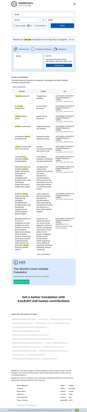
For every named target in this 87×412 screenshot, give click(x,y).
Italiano (62, 388)
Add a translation (19, 87)
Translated (22, 397)
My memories (39, 26)
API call (71, 39)
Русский (71, 391)
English (62, 385)
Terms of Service (22, 400)
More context (19, 26)
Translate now (59, 65)
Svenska (71, 385)
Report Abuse (21, 391)
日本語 (71, 394)
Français (63, 394)
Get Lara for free (21, 282)
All (29, 26)
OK (77, 410)
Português (72, 388)
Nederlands (63, 400)
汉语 (70, 397)
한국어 (71, 400)
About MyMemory (22, 385)
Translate (20, 388)
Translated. (42, 380)
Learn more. (69, 410)
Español (62, 391)
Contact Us (20, 394)
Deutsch (63, 397)
